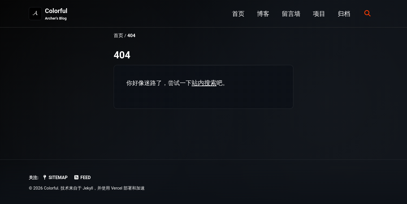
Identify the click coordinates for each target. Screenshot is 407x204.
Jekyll (88, 188)
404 (122, 55)
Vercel (118, 188)
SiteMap (56, 177)
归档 (342, 13)
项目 (317, 13)
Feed (85, 177)
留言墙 (289, 13)
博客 (261, 13)
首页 (236, 13)
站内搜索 (207, 83)
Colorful (56, 14)
